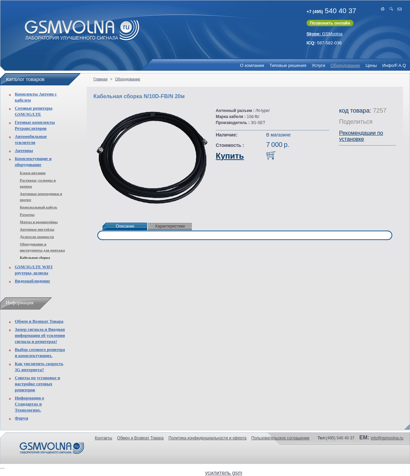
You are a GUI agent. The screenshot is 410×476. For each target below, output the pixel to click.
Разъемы (27, 214)
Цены (371, 65)
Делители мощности (37, 237)
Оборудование (345, 65)
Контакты (103, 438)
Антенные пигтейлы (37, 229)
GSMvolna (324, 33)
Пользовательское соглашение (280, 438)
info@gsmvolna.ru (387, 438)
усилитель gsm (223, 473)
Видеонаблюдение (32, 280)
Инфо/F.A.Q (394, 65)
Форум (21, 418)
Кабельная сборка (35, 257)
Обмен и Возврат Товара (39, 321)
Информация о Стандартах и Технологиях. (29, 403)
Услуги (318, 65)
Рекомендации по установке (361, 136)
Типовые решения (288, 65)
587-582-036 (324, 42)
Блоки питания (33, 173)
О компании (252, 65)
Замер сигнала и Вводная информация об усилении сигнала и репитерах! (40, 335)
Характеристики (170, 226)
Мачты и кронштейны (39, 222)
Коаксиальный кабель (38, 207)
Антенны (24, 150)
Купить (230, 155)
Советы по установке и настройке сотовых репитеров (37, 383)
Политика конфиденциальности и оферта (207, 438)
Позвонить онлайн (330, 23)
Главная (100, 79)
